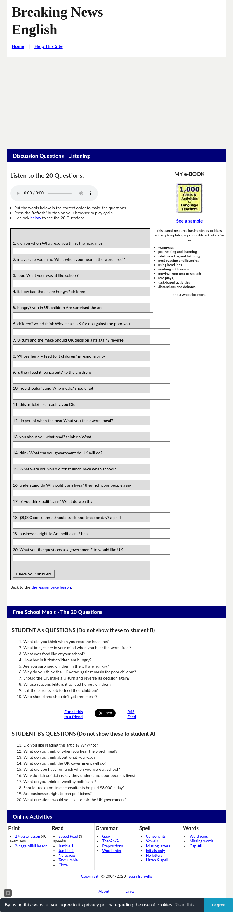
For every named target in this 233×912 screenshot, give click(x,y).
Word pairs (198, 836)
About (104, 891)
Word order (111, 850)
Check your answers (34, 573)
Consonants (156, 836)
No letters (154, 855)
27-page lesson (27, 836)
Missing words (201, 841)
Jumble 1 (66, 846)
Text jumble (68, 860)
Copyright (89, 876)
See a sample (189, 220)
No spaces (67, 855)
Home (18, 46)
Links (129, 891)
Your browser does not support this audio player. (54, 193)
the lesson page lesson (51, 587)
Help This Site (48, 46)
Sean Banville (140, 876)
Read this (184, 904)
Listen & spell (157, 860)
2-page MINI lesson (31, 846)
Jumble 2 (66, 850)
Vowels (152, 841)
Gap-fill (108, 836)
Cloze (63, 865)
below (35, 217)
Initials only (155, 850)
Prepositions (112, 846)
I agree (218, 905)
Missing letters (158, 846)
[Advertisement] (116, 101)
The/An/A (110, 841)
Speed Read (68, 836)
